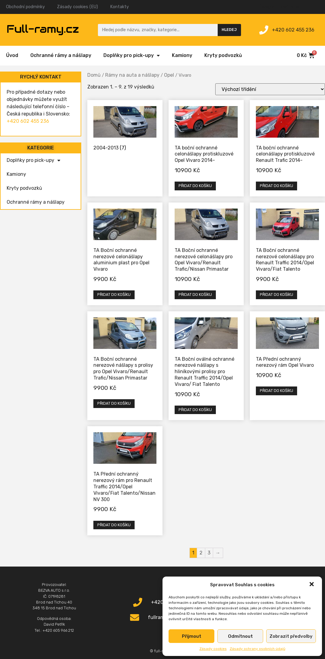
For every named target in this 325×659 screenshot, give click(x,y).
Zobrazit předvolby (291, 636)
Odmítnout (240, 636)
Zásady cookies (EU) (77, 6)
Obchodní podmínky (25, 6)
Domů (94, 75)
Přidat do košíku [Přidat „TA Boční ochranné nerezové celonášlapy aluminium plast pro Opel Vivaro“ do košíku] (114, 294)
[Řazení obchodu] (270, 89)
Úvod (12, 55)
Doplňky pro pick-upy (131, 55)
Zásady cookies (213, 649)
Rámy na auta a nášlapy (132, 75)
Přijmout (191, 636)
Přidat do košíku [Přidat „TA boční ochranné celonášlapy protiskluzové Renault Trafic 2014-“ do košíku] (276, 185)
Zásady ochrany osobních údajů (257, 649)
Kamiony (182, 55)
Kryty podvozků (223, 55)
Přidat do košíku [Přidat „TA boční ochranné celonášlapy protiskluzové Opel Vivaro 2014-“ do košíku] (195, 185)
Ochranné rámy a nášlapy (60, 55)
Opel (169, 75)
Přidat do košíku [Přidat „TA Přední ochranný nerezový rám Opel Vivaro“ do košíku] (276, 390)
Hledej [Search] (229, 29)
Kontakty (119, 6)
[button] (312, 584)
